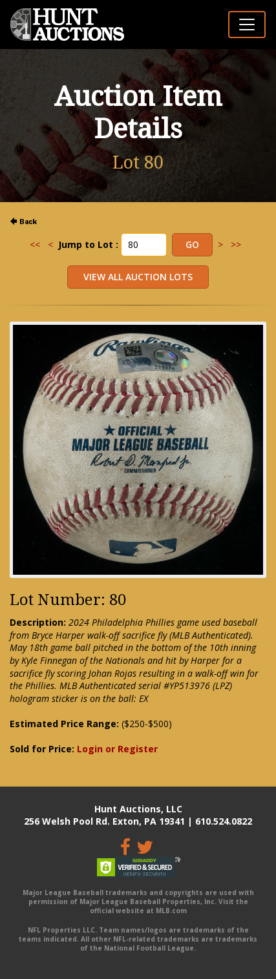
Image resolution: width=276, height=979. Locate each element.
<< (35, 244)
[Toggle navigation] (247, 24)
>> (236, 244)
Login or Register (117, 749)
